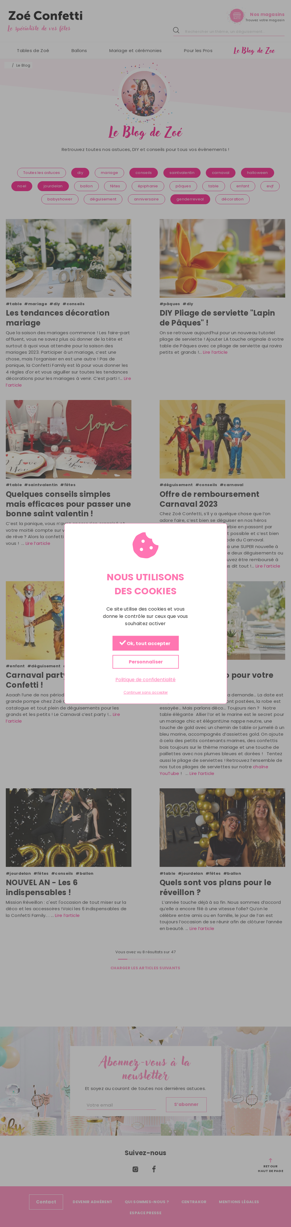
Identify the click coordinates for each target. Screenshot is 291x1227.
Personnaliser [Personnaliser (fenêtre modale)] (145, 661)
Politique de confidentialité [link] (145, 679)
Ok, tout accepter (144, 643)
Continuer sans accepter (146, 693)
